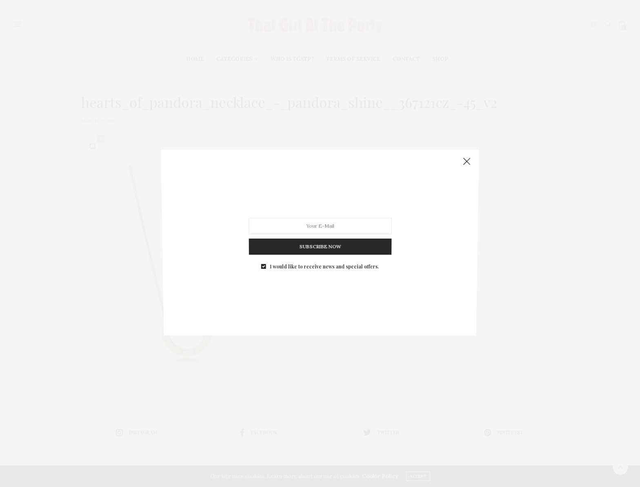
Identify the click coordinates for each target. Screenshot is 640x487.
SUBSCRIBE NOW (319, 240)
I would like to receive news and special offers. (324, 257)
